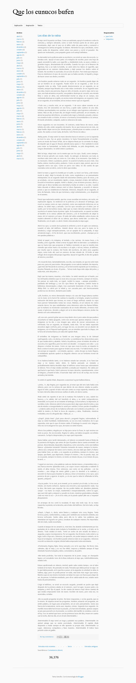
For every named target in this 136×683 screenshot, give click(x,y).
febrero (19, 42)
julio (18, 58)
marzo (19, 39)
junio (18, 60)
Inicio (70, 646)
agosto (19, 55)
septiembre (21, 52)
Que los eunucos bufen (43, 12)
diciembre (20, 47)
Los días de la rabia (49, 35)
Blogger (81, 677)
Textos (39, 25)
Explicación (18, 25)
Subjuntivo (109, 39)
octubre (19, 50)
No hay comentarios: (47, 637)
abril (18, 36)
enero (19, 44)
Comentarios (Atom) (55, 650)
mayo (19, 63)
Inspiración (30, 25)
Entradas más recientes (46, 646)
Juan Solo (109, 36)
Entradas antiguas (91, 646)
